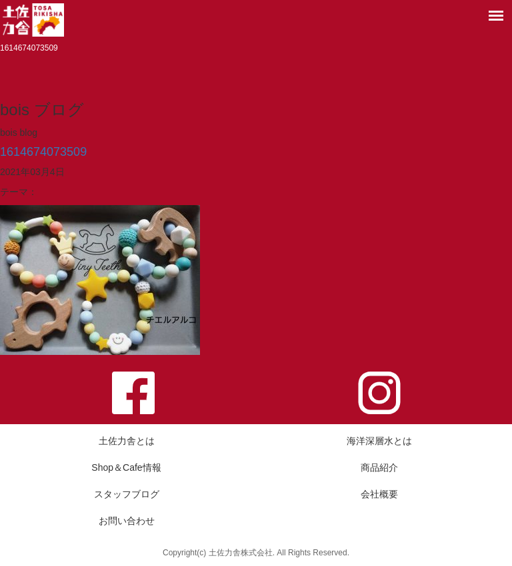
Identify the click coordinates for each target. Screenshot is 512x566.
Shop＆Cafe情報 (126, 467)
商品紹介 (379, 467)
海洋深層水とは (379, 440)
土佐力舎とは (127, 440)
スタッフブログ (126, 494)
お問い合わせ (127, 520)
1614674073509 (43, 151)
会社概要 (379, 494)
